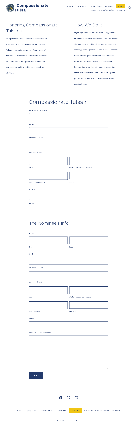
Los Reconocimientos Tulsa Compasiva (106, 10)
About (71, 6)
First (31, 247)
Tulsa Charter (96, 6)
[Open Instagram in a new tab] (76, 397)
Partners (109, 6)
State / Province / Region (80, 167)
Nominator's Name (38, 110)
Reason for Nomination (40, 333)
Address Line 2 (36, 153)
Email (32, 203)
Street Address (36, 138)
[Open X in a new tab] (68, 397)
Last (71, 247)
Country (72, 182)
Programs (82, 6)
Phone (32, 189)
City (31, 167)
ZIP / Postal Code (37, 182)
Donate (120, 6)
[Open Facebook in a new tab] (60, 397)
